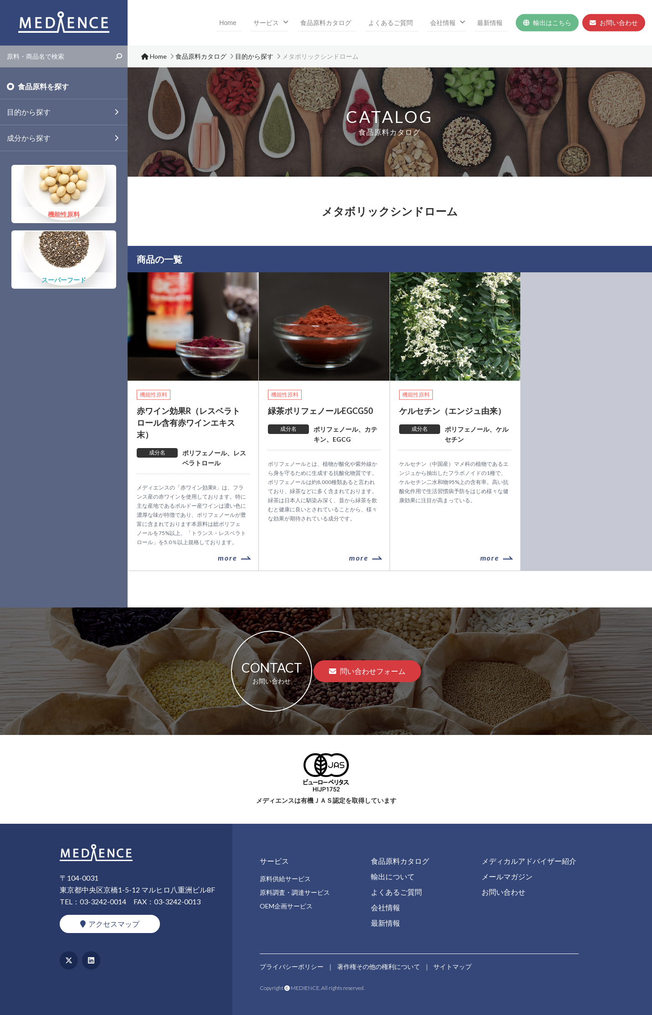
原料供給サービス (285, 878)
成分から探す (29, 137)
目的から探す (29, 111)
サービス (297, 22)
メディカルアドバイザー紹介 (529, 861)
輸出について (393, 876)
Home (266, 22)
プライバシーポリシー (291, 966)
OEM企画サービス (286, 906)
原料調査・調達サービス (295, 892)
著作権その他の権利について (378, 966)
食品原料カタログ (351, 22)
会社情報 (453, 22)
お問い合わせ (614, 22)
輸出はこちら (547, 22)
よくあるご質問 (408, 22)
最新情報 (495, 22)
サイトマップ (453, 966)
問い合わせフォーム (367, 671)
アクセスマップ (109, 923)
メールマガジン (507, 876)
